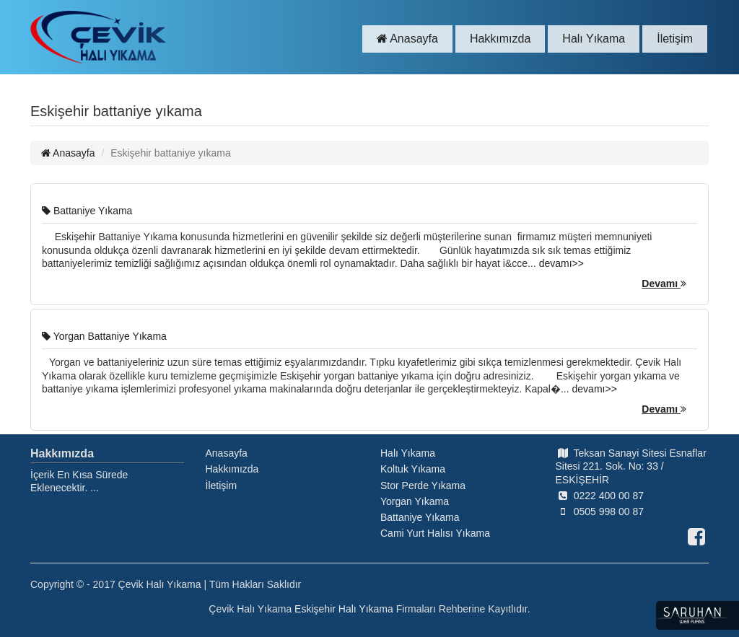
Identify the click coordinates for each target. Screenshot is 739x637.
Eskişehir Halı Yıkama (343, 609)
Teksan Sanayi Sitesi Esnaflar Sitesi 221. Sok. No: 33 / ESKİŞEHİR (631, 466)
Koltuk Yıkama (412, 469)
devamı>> (561, 263)
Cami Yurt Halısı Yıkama (435, 533)
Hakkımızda (500, 38)
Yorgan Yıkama (414, 501)
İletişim (675, 38)
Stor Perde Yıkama (422, 485)
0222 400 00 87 (600, 495)
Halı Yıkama (593, 38)
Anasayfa (407, 38)
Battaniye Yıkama (87, 210)
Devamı (664, 283)
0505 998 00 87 (600, 511)
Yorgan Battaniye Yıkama (104, 336)
